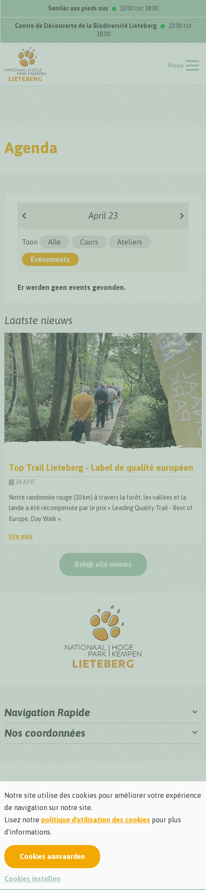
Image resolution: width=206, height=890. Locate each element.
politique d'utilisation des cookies (95, 820)
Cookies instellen (32, 879)
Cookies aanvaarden (52, 856)
